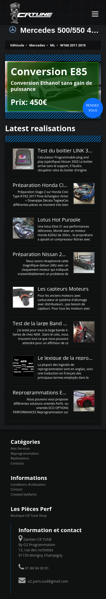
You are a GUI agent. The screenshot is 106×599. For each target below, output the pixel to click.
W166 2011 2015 (73, 45)
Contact (17, 489)
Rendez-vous (93, 108)
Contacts (17, 463)
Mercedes (37, 45)
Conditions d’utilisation (28, 484)
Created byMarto (23, 494)
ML (52, 45)
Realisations (20, 458)
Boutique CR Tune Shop (29, 515)
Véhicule (17, 45)
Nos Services (20, 448)
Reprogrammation (25, 453)
